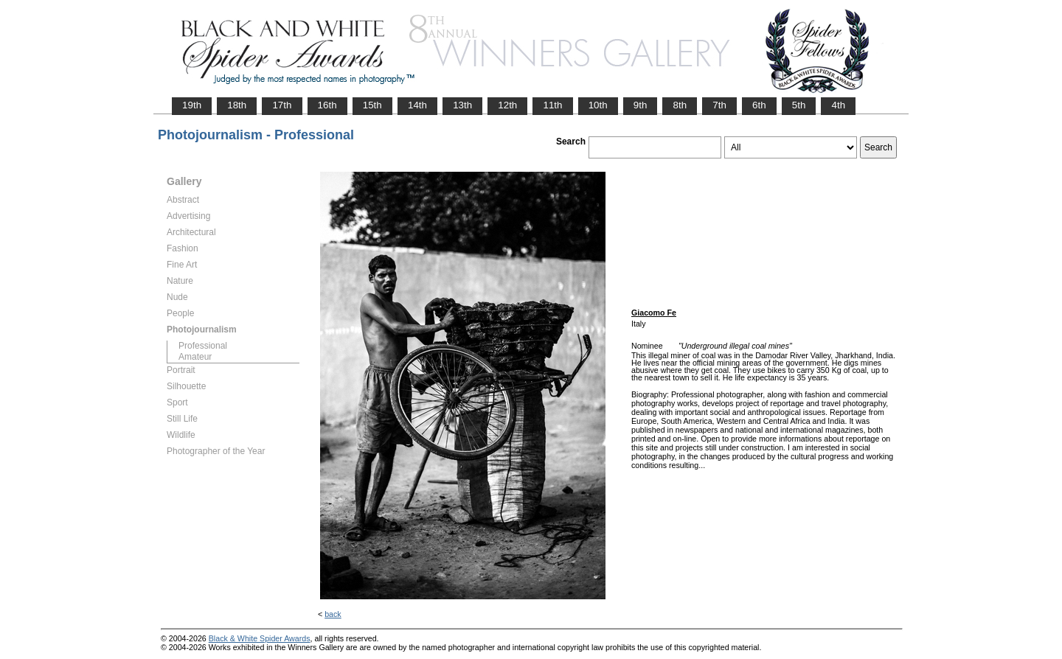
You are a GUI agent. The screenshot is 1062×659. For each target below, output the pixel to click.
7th (719, 105)
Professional (202, 346)
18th (236, 105)
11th (552, 105)
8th (679, 105)
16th (327, 105)
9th (640, 105)
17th (281, 105)
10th (598, 105)
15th (372, 105)
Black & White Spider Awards (259, 638)
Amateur (195, 357)
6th (759, 105)
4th (838, 105)
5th (799, 105)
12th (507, 105)
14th (417, 105)
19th (191, 105)
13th (462, 105)
